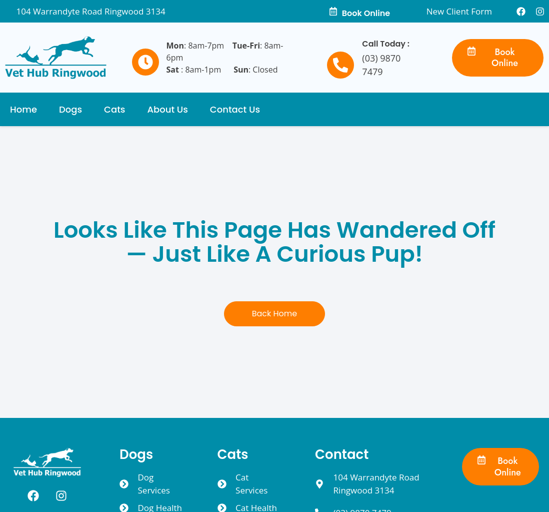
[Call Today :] (340, 65)
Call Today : (386, 44)
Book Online (366, 13)
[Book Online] (333, 11)
